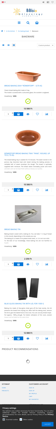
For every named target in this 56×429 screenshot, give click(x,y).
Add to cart (18, 114)
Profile (48, 2)
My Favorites (33, 399)
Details (28, 114)
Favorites (52, 2)
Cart (30, 396)
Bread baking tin (12, 229)
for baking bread (23, 31)
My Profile (33, 393)
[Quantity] (9, 114)
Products (5, 390)
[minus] (12, 113)
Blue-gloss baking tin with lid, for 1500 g (24, 304)
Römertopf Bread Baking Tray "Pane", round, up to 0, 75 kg (27, 154)
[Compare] (46, 114)
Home (4, 388)
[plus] (12, 115)
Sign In (31, 388)
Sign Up (31, 390)
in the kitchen (10, 31)
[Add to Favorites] (37, 114)
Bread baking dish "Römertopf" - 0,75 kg (23, 86)
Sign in (43, 2)
